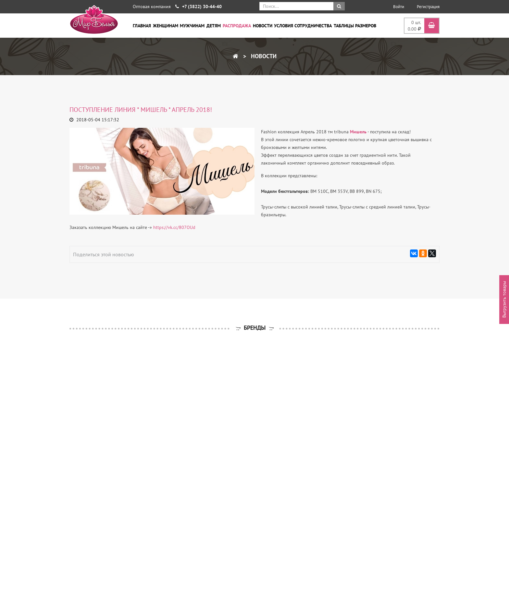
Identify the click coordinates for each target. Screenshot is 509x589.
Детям (213, 26)
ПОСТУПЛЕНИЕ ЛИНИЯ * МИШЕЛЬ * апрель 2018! (140, 109)
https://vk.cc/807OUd (174, 227)
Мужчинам (192, 26)
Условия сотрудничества (303, 26)
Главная (142, 26)
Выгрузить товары (504, 299)
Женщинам (165, 26)
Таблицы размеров (355, 26)
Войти (398, 6)
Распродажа (237, 26)
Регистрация (428, 6)
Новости (262, 26)
